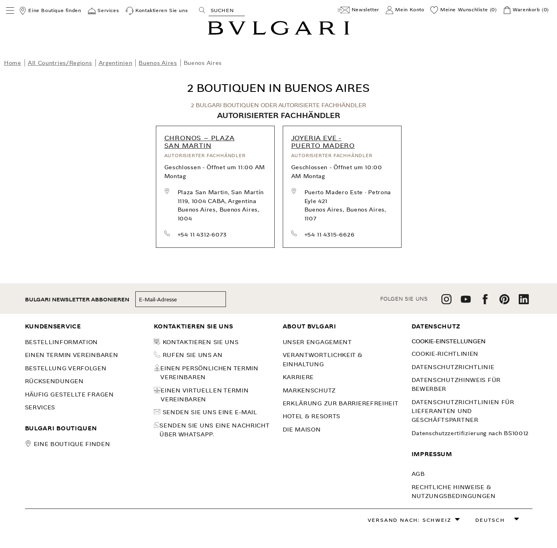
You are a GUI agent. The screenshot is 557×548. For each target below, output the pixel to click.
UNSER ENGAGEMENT (317, 342)
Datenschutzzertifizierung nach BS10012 (470, 433)
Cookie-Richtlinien (445, 354)
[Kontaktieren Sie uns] (157, 11)
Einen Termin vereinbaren (71, 355)
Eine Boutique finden (72, 444)
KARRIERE (298, 377)
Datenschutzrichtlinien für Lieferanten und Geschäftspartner (463, 411)
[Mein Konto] (404, 10)
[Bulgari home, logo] (278, 33)
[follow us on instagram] (446, 302)
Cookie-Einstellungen (449, 341)
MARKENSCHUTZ (309, 390)
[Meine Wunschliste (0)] (463, 10)
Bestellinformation (61, 342)
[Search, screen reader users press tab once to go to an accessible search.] (227, 10)
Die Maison (302, 430)
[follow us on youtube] (466, 302)
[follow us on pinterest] (504, 302)
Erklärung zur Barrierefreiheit (341, 403)
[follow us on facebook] (485, 302)
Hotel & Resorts (312, 416)
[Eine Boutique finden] (50, 11)
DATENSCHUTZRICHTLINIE (453, 367)
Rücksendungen (54, 381)
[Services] (103, 11)
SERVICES (40, 407)
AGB (418, 474)
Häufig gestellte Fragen (69, 394)
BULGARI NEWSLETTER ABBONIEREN (77, 299)
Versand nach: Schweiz (409, 520)
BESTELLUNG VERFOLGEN (66, 368)
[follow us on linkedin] (524, 302)
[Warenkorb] (526, 10)
